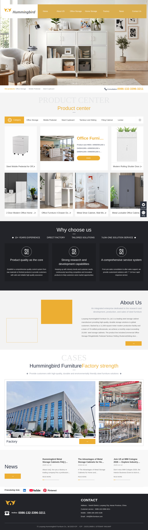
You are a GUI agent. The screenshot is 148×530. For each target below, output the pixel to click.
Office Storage (21, 89)
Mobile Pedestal (34, 89)
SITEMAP (99, 526)
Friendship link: (12, 490)
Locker (120, 120)
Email (143, 205)
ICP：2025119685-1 (87, 526)
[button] (71, 83)
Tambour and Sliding (88, 120)
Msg (143, 213)
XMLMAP (107, 526)
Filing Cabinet (107, 120)
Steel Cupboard (48, 89)
